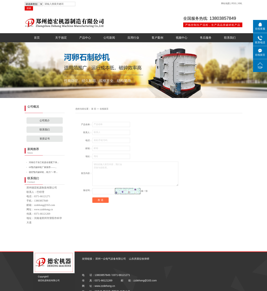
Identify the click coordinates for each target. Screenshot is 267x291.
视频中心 (181, 37)
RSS (234, 3)
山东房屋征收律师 (139, 258)
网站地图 (225, 3)
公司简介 (45, 120)
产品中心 (85, 37)
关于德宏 (61, 37)
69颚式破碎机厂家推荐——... (43, 167)
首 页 (93, 109)
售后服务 (205, 37)
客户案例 (157, 37)
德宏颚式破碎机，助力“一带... (43, 172)
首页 (37, 37)
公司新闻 (109, 37)
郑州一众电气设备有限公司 (110, 258)
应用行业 (133, 37)
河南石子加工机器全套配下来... (44, 162)
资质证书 (45, 138)
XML (240, 3)
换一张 (144, 191)
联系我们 (230, 37)
